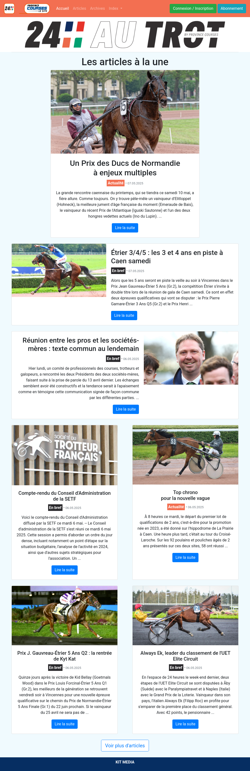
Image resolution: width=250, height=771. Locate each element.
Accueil (63, 8)
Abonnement (232, 8)
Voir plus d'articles (125, 746)
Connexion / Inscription (193, 8)
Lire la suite (125, 227)
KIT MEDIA (124, 762)
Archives (97, 8)
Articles (79, 8)
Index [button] (114, 8)
